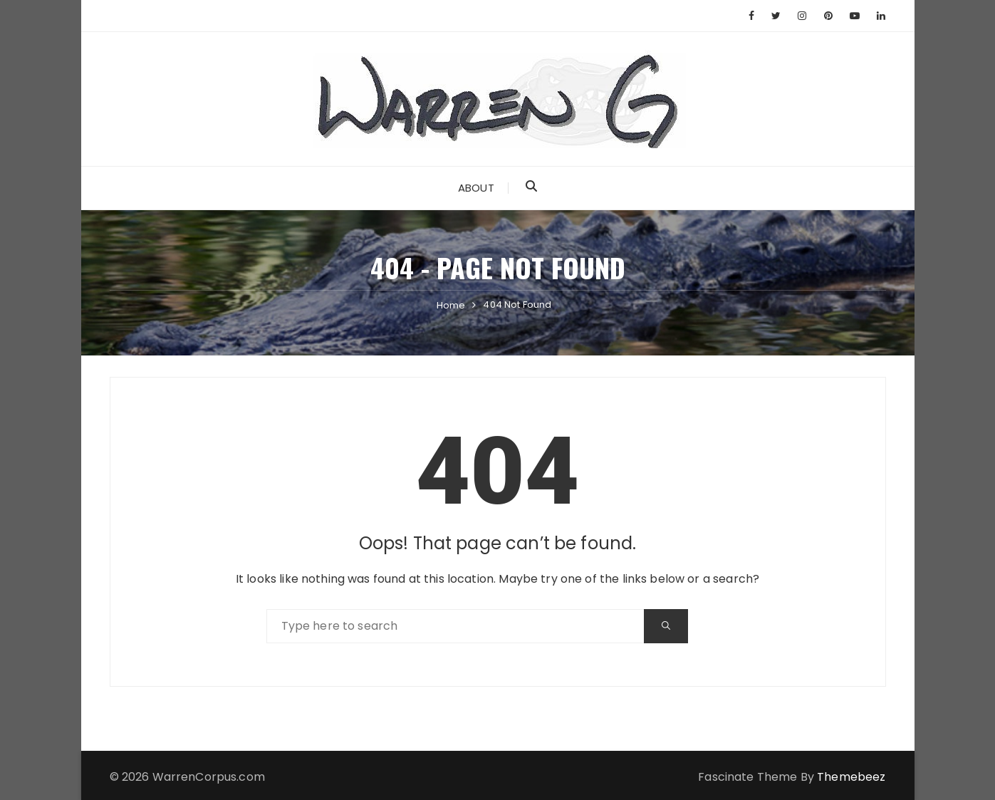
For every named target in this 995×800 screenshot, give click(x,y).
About (476, 187)
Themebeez (851, 777)
